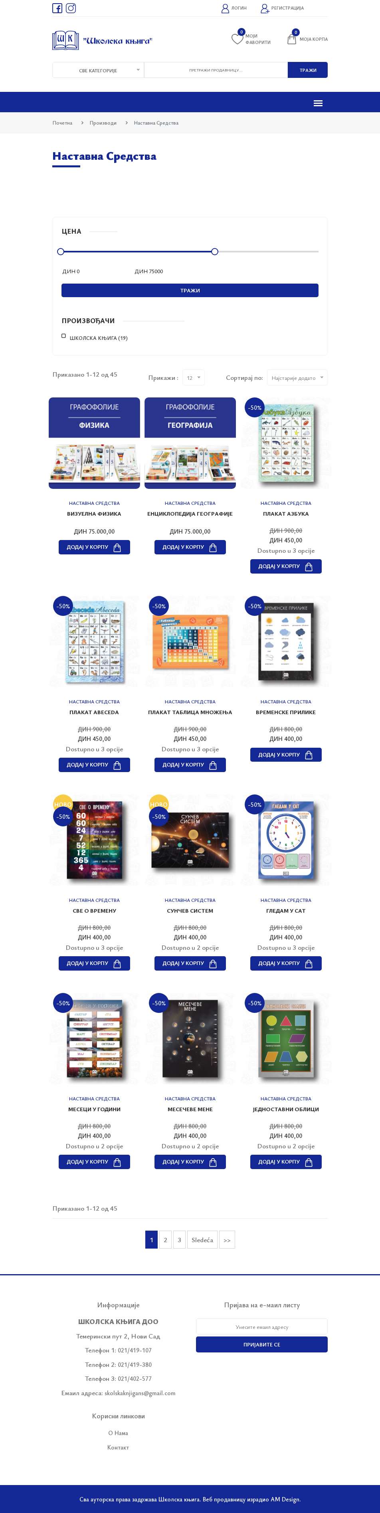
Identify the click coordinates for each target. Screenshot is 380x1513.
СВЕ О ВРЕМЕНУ (94, 910)
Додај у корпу (94, 546)
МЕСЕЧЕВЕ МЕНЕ (190, 1109)
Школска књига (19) (98, 338)
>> (227, 1239)
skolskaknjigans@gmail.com (140, 1393)
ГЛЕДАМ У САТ (286, 910)
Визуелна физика (94, 513)
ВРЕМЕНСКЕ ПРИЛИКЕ (286, 712)
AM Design (285, 1499)
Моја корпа (307, 39)
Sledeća (202, 1239)
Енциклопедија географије (190, 513)
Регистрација (282, 9)
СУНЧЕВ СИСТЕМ (190, 910)
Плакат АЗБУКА (286, 513)
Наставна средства (94, 503)
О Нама (118, 1433)
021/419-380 (135, 1364)
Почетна (62, 122)
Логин (233, 9)
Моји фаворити (251, 39)
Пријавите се (261, 1344)
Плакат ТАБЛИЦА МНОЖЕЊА (190, 712)
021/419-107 (135, 1350)
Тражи (190, 290)
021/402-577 (135, 1378)
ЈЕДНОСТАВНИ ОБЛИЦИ (286, 1109)
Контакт (118, 1447)
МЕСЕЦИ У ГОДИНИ (94, 1109)
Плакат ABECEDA (94, 712)
